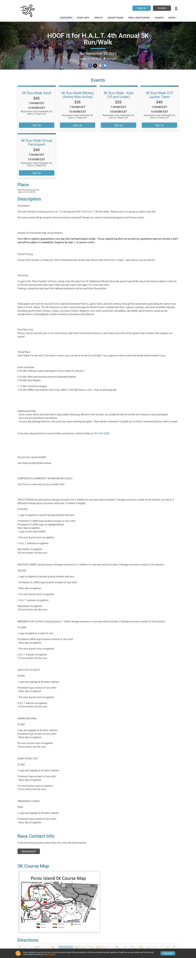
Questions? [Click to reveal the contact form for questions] (29, 855)
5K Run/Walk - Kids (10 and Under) (118, 99)
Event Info (83, 17)
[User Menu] (176, 8)
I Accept (167, 953)
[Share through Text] (105, 66)
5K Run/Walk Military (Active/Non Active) (77, 99)
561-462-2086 (101, 437)
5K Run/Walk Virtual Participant (36, 147)
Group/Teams (115, 17)
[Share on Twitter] (95, 66)
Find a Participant (139, 17)
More (171, 17)
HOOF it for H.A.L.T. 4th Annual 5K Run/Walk (98, 39)
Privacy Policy (50, 954)
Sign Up (141, 8)
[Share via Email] (100, 66)
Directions (111, 58)
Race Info (66, 17)
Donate (162, 8)
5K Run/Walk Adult (36, 97)
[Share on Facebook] (90, 66)
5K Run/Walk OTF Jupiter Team (159, 99)
